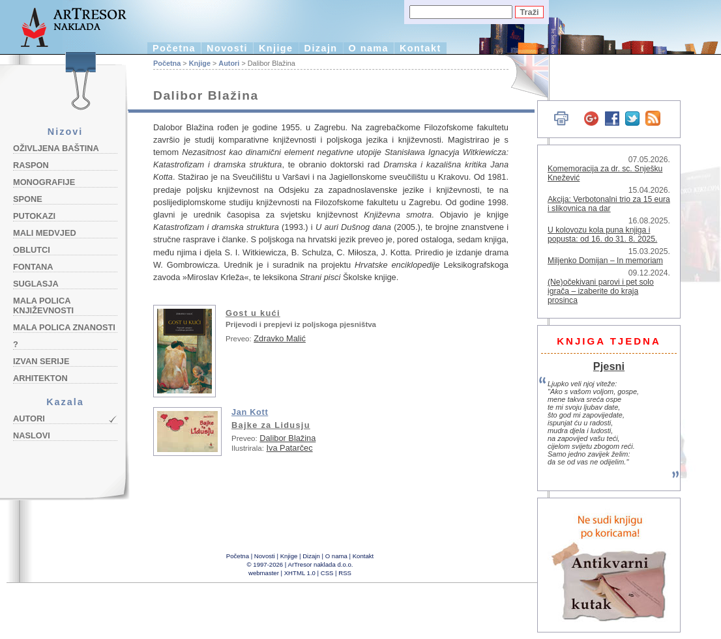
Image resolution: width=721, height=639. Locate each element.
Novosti (227, 48)
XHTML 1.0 (300, 572)
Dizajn (321, 48)
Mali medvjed (44, 233)
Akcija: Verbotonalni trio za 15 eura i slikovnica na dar (609, 204)
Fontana (33, 267)
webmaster (263, 572)
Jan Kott (249, 412)
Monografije (44, 182)
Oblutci (31, 250)
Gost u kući (253, 313)
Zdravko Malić (280, 338)
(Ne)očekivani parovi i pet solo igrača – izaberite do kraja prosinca (601, 291)
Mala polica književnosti (43, 305)
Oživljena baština (56, 148)
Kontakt (420, 48)
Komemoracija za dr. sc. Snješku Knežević (605, 173)
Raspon (31, 165)
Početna (174, 48)
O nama (369, 48)
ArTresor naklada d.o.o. (320, 564)
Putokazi (34, 216)
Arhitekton (40, 378)
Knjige (276, 48)
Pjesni (609, 366)
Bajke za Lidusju (270, 425)
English (521, 76)
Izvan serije (41, 361)
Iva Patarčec (289, 448)
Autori (29, 418)
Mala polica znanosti (64, 327)
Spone (27, 199)
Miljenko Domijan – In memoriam (605, 260)
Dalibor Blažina (287, 438)
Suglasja (36, 284)
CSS (327, 572)
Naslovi (31, 435)
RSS (344, 572)
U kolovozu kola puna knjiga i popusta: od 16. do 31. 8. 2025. (602, 234)
